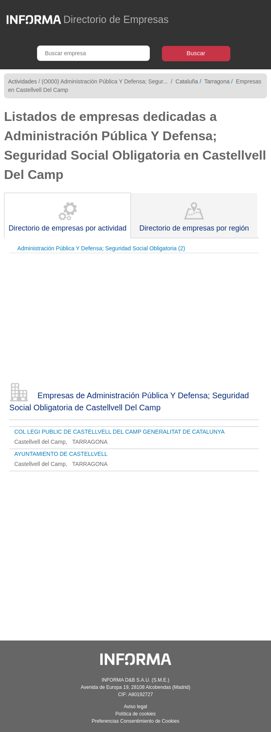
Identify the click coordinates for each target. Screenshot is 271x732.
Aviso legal (135, 706)
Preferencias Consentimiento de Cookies (135, 721)
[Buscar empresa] (93, 53)
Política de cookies (135, 714)
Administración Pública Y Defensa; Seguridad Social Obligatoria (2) (101, 248)
